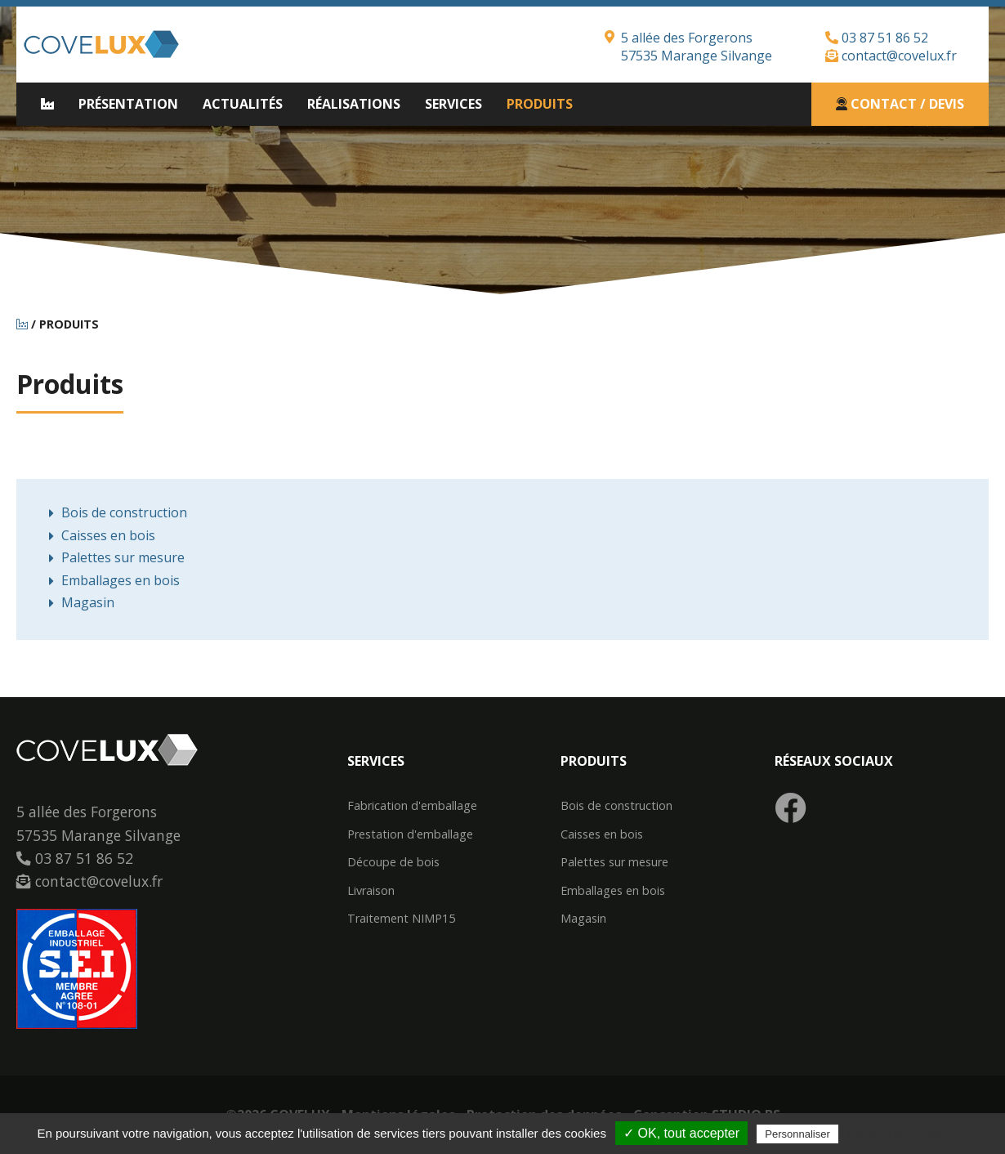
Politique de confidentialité (913, 1133)
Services (453, 104)
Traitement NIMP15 (401, 918)
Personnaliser (797, 1134)
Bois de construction (124, 512)
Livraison (371, 891)
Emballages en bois (120, 580)
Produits (540, 104)
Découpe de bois (393, 862)
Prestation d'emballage (410, 834)
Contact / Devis (900, 104)
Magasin (87, 602)
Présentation (128, 104)
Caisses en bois (108, 535)
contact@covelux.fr (891, 56)
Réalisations (353, 104)
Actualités (243, 104)
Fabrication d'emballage (412, 806)
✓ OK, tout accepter (681, 1133)
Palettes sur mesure (123, 557)
